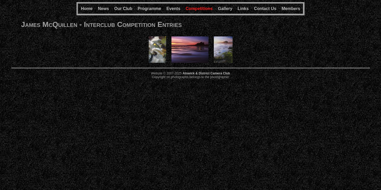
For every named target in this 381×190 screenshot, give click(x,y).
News (103, 8)
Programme (149, 8)
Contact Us (265, 8)
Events (173, 8)
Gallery (225, 8)
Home (86, 8)
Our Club (123, 8)
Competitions (199, 8)
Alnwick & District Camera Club (206, 73)
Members (291, 8)
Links (243, 8)
